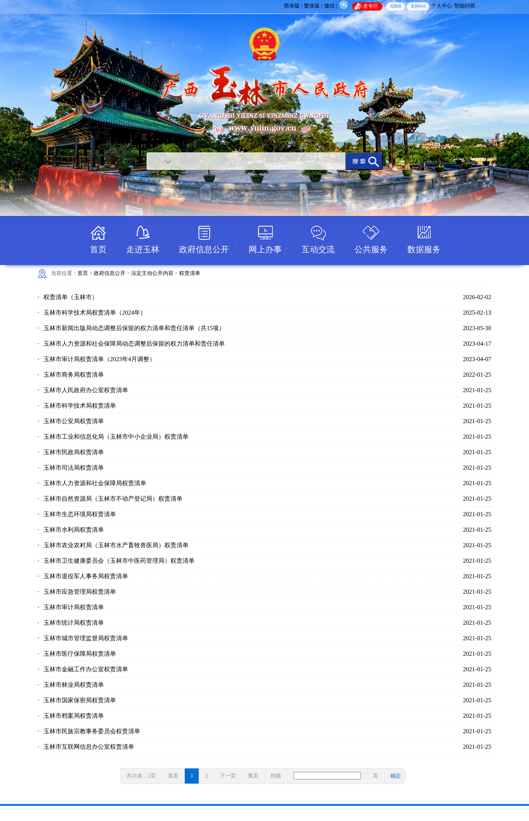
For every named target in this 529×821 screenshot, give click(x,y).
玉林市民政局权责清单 (73, 452)
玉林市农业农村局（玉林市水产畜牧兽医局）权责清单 (116, 545)
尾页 (253, 776)
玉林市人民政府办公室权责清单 (85, 390)
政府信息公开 (204, 249)
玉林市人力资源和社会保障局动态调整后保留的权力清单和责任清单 (134, 343)
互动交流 (318, 249)
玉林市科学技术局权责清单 (79, 405)
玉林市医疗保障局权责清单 (79, 653)
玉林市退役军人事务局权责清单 (85, 576)
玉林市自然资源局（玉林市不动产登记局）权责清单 (113, 498)
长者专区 (368, 6)
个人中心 (441, 6)
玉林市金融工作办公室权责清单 (85, 669)
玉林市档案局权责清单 (73, 715)
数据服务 (424, 249)
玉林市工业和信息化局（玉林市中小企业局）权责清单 (116, 436)
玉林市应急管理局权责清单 (79, 591)
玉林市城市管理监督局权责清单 (85, 638)
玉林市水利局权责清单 (73, 529)
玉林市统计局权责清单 (73, 622)
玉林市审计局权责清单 (73, 607)
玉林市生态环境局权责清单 (79, 514)
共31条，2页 (141, 776)
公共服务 (371, 249)
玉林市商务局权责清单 (73, 374)
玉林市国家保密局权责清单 (79, 700)
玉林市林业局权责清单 (73, 684)
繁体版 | (313, 6)
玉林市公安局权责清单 (73, 421)
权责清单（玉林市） (70, 297)
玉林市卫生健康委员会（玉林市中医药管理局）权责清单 (119, 560)
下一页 (228, 776)
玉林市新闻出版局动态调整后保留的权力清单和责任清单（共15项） (134, 328)
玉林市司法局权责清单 (73, 467)
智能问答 (464, 6)
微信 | (330, 6)
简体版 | (293, 6)
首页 (98, 249)
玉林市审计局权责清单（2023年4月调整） (99, 359)
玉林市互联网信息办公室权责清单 (88, 746)
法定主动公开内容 (152, 273)
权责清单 (189, 273)
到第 (276, 776)
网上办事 (265, 249)
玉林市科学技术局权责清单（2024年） (94, 312)
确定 (395, 776)
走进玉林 (142, 249)
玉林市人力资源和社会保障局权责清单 (94, 483)
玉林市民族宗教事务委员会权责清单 (91, 731)
